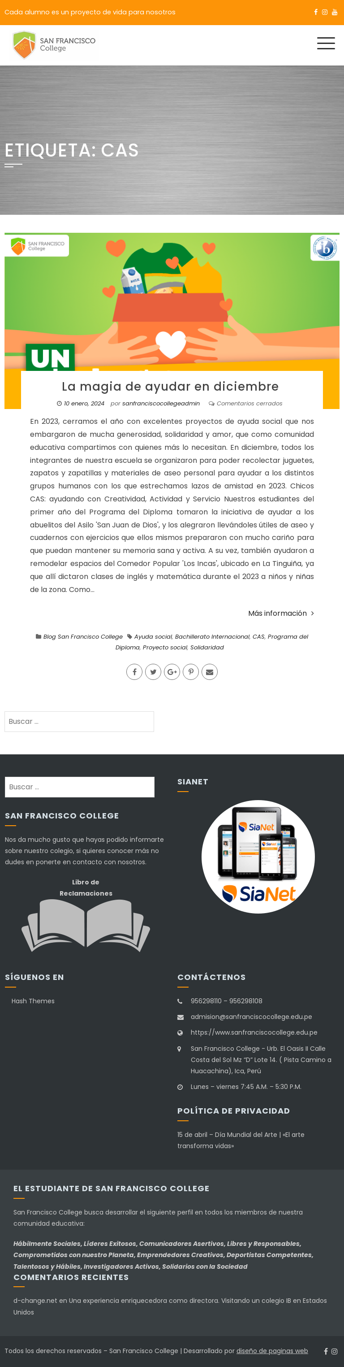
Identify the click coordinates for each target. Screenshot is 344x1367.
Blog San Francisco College (83, 636)
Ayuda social (153, 636)
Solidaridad (207, 647)
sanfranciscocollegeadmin (161, 403)
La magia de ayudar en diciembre (172, 387)
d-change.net (35, 1300)
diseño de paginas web (272, 1350)
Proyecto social (165, 647)
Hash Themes (33, 1001)
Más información (281, 613)
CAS (259, 636)
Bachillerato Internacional (212, 636)
